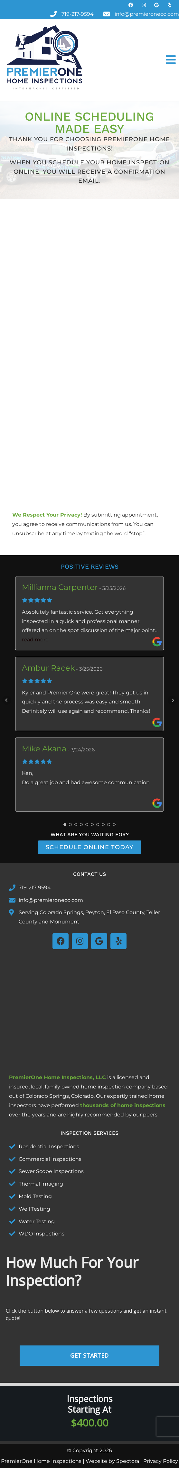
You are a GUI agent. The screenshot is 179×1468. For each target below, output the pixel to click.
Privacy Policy (160, 1461)
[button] (134, 60)
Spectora (127, 1461)
